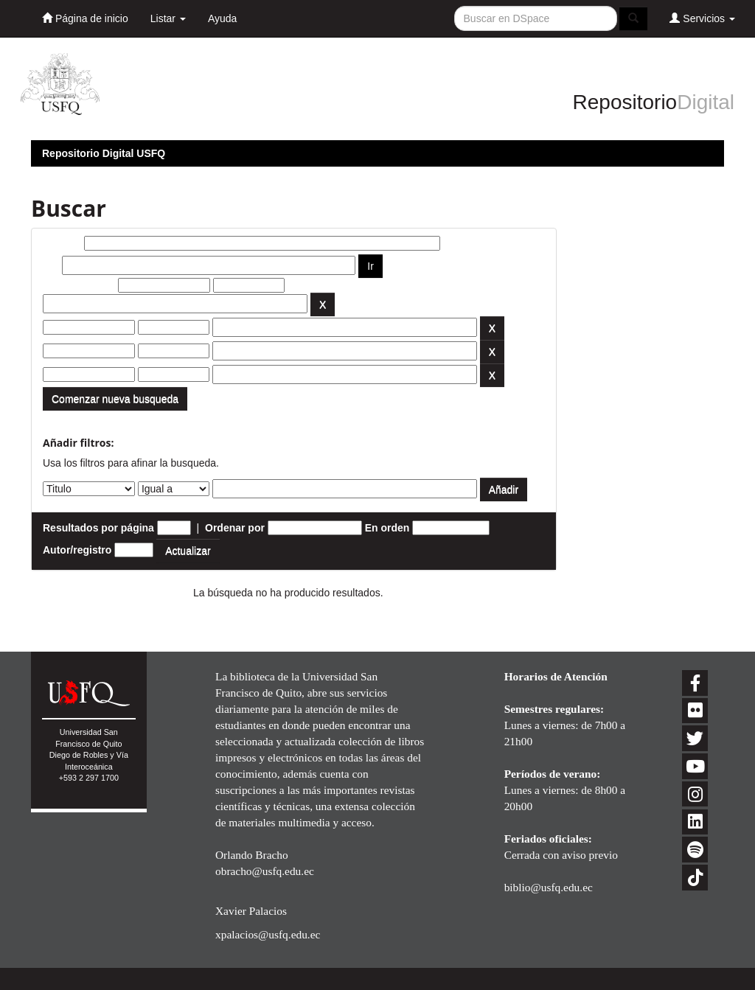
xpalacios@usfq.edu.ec (267, 934)
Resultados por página (98, 528)
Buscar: (62, 243)
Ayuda (222, 18)
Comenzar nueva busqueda (115, 399)
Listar (168, 18)
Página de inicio (85, 18)
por (51, 265)
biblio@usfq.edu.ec (548, 887)
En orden (387, 528)
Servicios (702, 18)
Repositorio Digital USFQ (103, 153)
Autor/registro (77, 550)
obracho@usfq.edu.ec (264, 871)
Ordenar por (235, 528)
